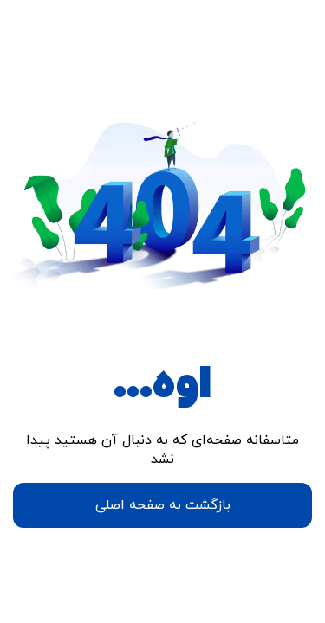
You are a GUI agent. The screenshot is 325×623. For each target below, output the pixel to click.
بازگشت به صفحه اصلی (163, 505)
